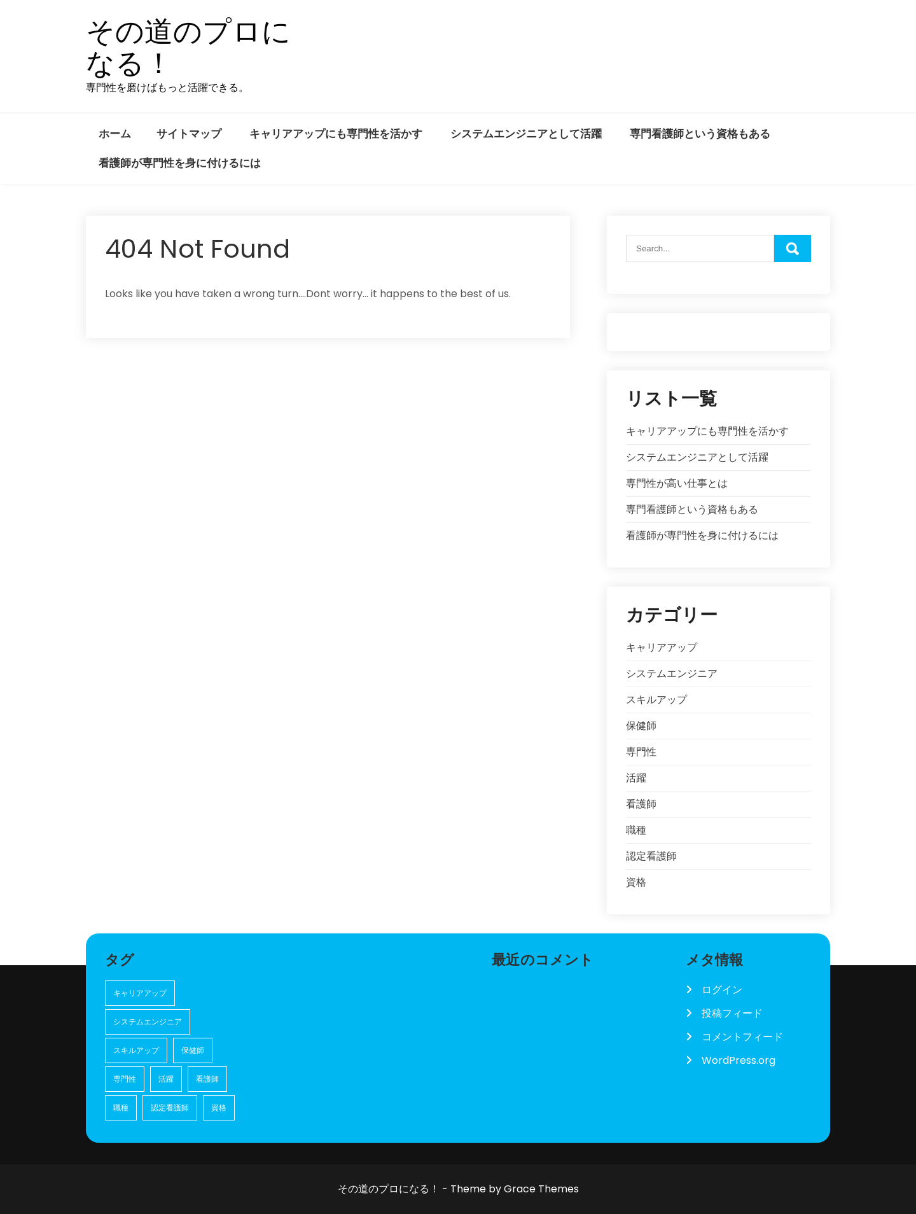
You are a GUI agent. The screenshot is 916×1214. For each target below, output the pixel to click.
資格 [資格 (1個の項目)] (218, 1107)
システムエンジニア (672, 673)
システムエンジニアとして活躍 (526, 133)
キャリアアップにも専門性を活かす (335, 133)
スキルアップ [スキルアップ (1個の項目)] (136, 1050)
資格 (636, 882)
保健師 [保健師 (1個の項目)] (192, 1050)
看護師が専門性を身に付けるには (180, 163)
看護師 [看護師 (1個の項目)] (207, 1078)
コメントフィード (742, 1036)
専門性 (641, 751)
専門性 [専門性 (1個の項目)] (124, 1078)
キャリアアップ (661, 647)
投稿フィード (732, 1013)
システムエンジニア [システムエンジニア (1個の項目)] (147, 1021)
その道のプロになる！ (188, 47)
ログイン (722, 989)
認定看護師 (651, 856)
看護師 (641, 804)
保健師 (641, 725)
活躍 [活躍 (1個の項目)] (166, 1078)
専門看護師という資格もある (700, 133)
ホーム (115, 133)
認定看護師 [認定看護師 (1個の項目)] (170, 1107)
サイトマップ (188, 133)
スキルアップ (656, 699)
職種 (636, 830)
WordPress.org (738, 1060)
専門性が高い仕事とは (677, 483)
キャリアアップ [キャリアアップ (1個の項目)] (140, 992)
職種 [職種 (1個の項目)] (120, 1107)
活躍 (636, 778)
